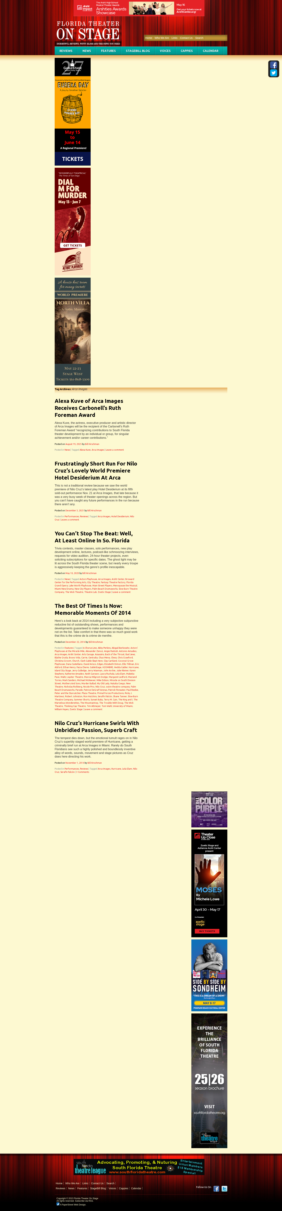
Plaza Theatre (89, 693)
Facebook (216, 1189)
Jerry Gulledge (79, 670)
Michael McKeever (86, 680)
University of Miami (123, 706)
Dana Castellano (74, 664)
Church (75, 661)
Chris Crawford (125, 657)
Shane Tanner (120, 696)
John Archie (109, 670)
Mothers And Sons (71, 683)
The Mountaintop (89, 703)
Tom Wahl (107, 706)
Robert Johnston (73, 696)
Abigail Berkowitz (120, 648)
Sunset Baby (97, 699)
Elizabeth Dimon (112, 664)
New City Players (83, 589)
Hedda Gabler (121, 667)
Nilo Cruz (100, 687)
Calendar (210, 50)
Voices (165, 50)
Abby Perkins (104, 648)
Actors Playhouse (88, 579)
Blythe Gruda (61, 657)
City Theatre (93, 582)
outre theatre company (118, 687)
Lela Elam (120, 674)
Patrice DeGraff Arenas (95, 690)
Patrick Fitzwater (116, 690)
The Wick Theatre (74, 592)
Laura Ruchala (107, 674)
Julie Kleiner (123, 670)
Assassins (99, 654)
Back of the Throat (114, 654)
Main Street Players (102, 585)
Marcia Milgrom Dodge (96, 677)
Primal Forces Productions (110, 693)
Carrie (84, 657)
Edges (100, 664)
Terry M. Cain (110, 699)
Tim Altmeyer (94, 706)
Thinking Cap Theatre (75, 706)
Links (175, 37)
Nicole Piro (88, 687)
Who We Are (162, 37)
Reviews (66, 50)
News (87, 50)
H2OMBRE (108, 667)
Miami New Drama (64, 589)
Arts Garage (88, 654)
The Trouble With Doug (111, 703)
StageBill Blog (138, 50)
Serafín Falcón (105, 696)
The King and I (125, 699)
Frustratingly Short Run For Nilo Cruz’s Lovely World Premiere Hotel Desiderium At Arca (96, 470)
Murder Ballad (88, 683)
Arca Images (98, 450)
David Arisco (90, 664)
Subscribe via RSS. (84, 1201)
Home (148, 37)
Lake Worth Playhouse (80, 585)
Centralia (93, 657)
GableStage (95, 667)
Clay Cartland (110, 661)
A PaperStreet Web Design (71, 1204)
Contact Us (186, 37)
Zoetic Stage (104, 592)
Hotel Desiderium (120, 516)
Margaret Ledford (118, 677)
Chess (114, 657)
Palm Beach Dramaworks (105, 589)
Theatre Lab (90, 592)
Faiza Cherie (83, 667)
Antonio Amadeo (128, 651)
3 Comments (82, 772)
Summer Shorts (82, 699)
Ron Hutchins (90, 696)
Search (199, 37)
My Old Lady (103, 683)
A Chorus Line (90, 648)
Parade (79, 690)
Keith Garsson (92, 674)
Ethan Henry (69, 667)
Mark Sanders (69, 680)
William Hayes (62, 709)
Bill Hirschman (92, 444)
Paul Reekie (132, 690)
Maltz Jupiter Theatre (72, 677)
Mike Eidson (103, 680)
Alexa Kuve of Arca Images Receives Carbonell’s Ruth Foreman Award (89, 408)
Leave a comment (115, 450)
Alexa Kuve (85, 450)
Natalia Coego (117, 683)
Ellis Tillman (128, 664)
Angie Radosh (111, 651)
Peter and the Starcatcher (68, 693)
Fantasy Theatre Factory (113, 582)
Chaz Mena (104, 657)
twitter (224, 1189)
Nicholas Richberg (73, 687)
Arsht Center (118, 579)
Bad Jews (130, 654)
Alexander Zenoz (94, 651)
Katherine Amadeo (74, 674)
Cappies (187, 50)
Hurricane (134, 667)
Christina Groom (63, 661)
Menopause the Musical (125, 585)
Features (108, 50)
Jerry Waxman (95, 670)
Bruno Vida (74, 657)
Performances (72, 516)
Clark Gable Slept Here (91, 661)
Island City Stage (63, 670)
